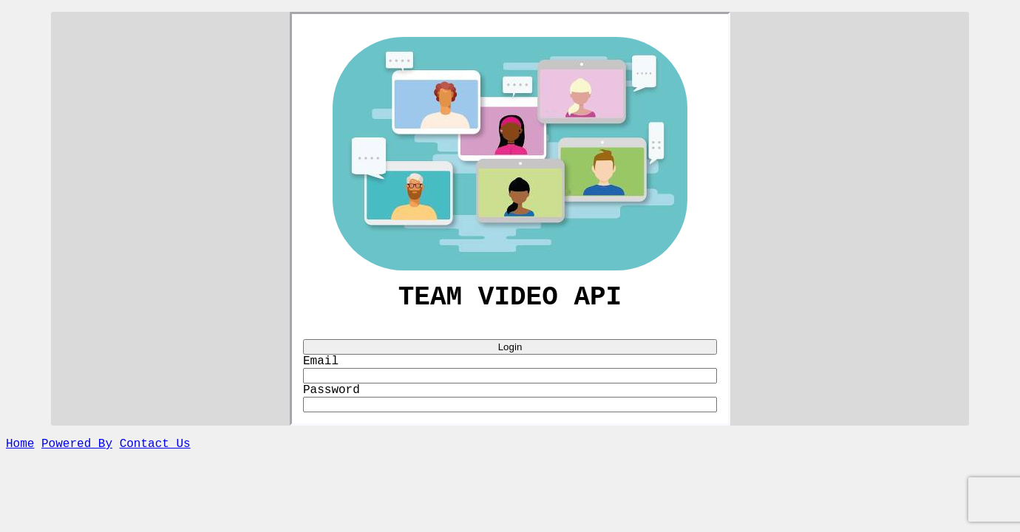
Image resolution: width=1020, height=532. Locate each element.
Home (20, 457)
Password (331, 400)
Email (321, 369)
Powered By (76, 457)
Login (510, 352)
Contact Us (155, 457)
